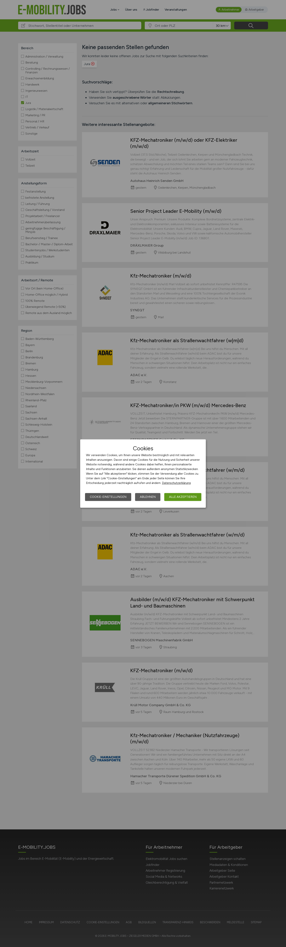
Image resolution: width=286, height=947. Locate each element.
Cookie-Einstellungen (108, 497)
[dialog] (143, 473)
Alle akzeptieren (183, 497)
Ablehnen (148, 497)
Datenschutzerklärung (176, 483)
